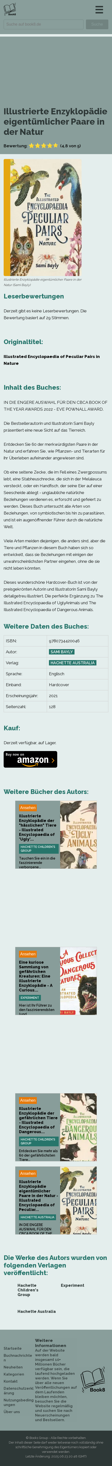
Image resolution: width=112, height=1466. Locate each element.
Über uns (12, 1412)
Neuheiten (13, 1367)
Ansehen (28, 808)
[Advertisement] (56, 65)
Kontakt (11, 1381)
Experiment (30, 998)
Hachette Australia (73, 663)
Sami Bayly (62, 652)
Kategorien (14, 1374)
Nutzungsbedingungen (19, 1402)
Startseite (13, 1348)
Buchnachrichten (18, 1357)
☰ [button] (99, 10)
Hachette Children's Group (38, 848)
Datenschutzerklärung (19, 1390)
